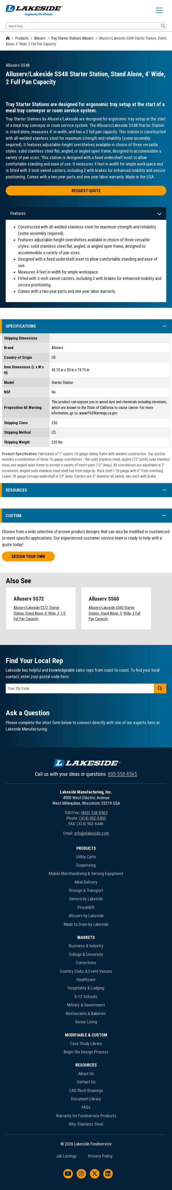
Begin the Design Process (86, 1051)
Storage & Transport (86, 890)
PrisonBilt (86, 907)
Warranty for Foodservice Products (86, 1115)
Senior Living (86, 1021)
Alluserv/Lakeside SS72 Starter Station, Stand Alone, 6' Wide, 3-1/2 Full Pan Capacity (40, 613)
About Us (86, 1073)
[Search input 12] (83, 25)
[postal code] (80, 688)
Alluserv (40, 38)
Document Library (86, 1098)
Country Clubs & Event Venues (86, 971)
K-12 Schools (86, 996)
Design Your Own (28, 556)
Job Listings (66, 1156)
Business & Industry (86, 945)
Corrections (86, 962)
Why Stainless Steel (86, 1124)
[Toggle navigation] (159, 10)
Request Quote (86, 190)
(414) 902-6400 (92, 818)
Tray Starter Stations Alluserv (72, 38)
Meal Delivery (86, 882)
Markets (86, 937)
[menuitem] (86, 887)
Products (22, 38)
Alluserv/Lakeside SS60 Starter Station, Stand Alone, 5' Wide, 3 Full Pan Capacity (114, 613)
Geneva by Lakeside (86, 898)
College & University (86, 954)
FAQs (86, 1107)
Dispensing (86, 865)
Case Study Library (86, 1043)
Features (18, 213)
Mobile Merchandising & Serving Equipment (86, 873)
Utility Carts (86, 856)
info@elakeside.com (91, 833)
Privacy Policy (100, 1156)
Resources (86, 1064)
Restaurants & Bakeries (86, 1013)
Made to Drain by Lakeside (86, 924)
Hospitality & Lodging (86, 987)
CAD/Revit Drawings (86, 1090)
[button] (161, 326)
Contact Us (86, 1081)
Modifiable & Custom (86, 1034)
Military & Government (86, 1004)
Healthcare (86, 979)
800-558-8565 (122, 774)
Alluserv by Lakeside (86, 915)
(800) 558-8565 (94, 812)
